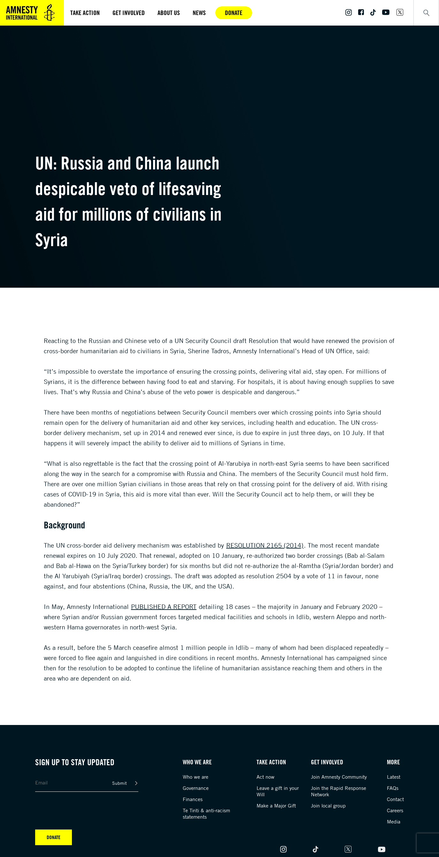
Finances (193, 799)
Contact (395, 799)
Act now (265, 777)
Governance (196, 788)
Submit (119, 783)
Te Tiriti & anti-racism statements (206, 813)
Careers (395, 810)
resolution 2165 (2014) (265, 545)
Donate (234, 13)
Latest (393, 777)
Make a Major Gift (276, 805)
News (199, 13)
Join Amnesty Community (339, 777)
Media (393, 821)
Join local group (328, 805)
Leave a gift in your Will (278, 791)
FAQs (392, 788)
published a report (163, 606)
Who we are (195, 777)
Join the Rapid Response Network (338, 791)
